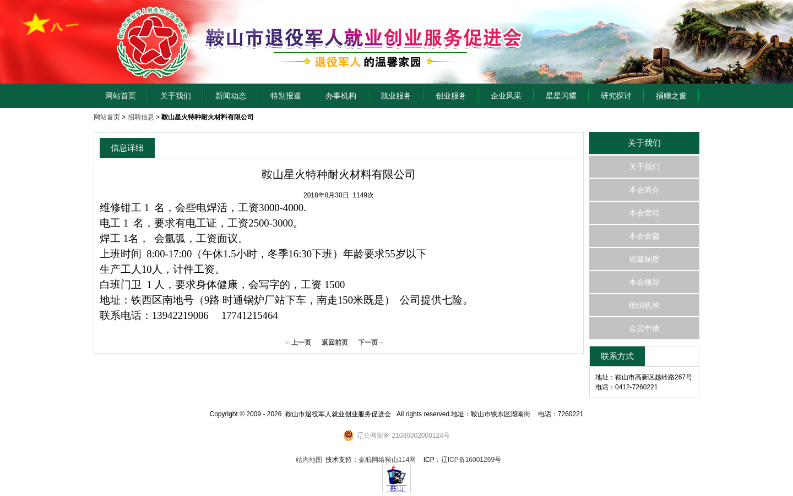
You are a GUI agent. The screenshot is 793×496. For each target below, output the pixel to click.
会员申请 (644, 328)
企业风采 (506, 95)
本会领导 (644, 282)
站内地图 (309, 460)
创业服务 (451, 95)
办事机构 (340, 95)
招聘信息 (141, 117)
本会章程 (644, 212)
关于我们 (175, 95)
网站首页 (120, 95)
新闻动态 (230, 95)
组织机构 (644, 305)
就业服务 (396, 95)
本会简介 (644, 189)
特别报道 (285, 95)
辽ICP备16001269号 (471, 460)
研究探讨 (616, 95)
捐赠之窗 (671, 95)
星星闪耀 (561, 95)
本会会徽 (644, 236)
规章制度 (644, 259)
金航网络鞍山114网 (387, 460)
